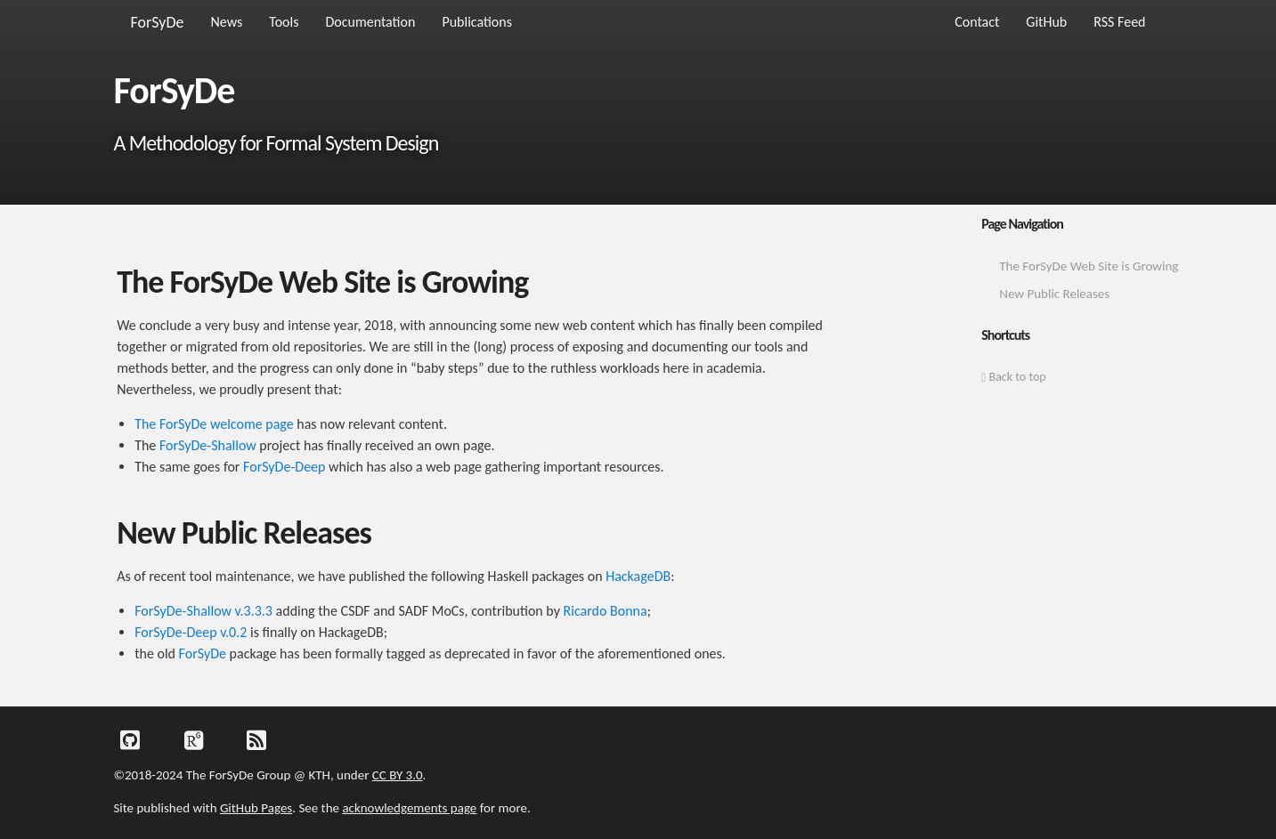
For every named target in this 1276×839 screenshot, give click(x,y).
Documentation (370, 21)
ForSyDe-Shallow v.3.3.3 (203, 610)
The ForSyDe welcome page (214, 423)
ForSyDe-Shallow (207, 445)
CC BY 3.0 (397, 775)
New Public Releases (1054, 294)
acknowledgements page (409, 808)
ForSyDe (157, 22)
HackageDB (638, 576)
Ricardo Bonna (605, 610)
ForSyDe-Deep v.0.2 (190, 632)
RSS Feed (1119, 21)
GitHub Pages (256, 808)
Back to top (1013, 376)
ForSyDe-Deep (284, 466)
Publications (477, 21)
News (227, 21)
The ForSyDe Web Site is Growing (1088, 266)
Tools (283, 21)
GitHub (1046, 21)
